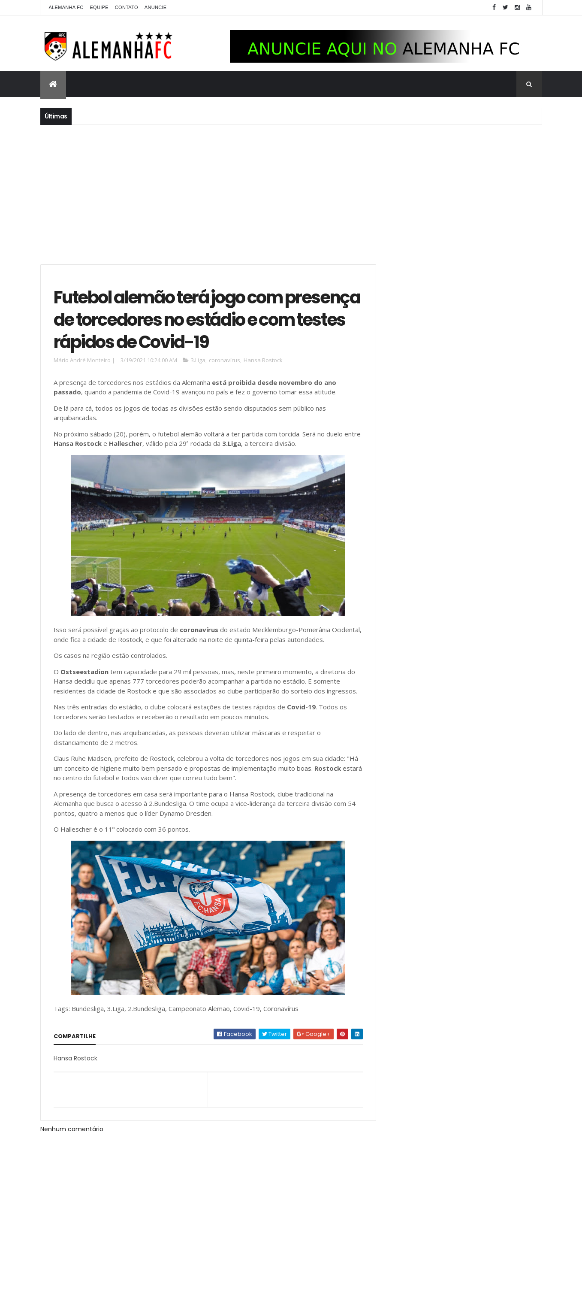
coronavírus (224, 361)
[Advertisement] (291, 193)
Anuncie (156, 7)
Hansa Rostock (263, 361)
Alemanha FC (66, 7)
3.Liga (198, 361)
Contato (126, 7)
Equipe (99, 7)
